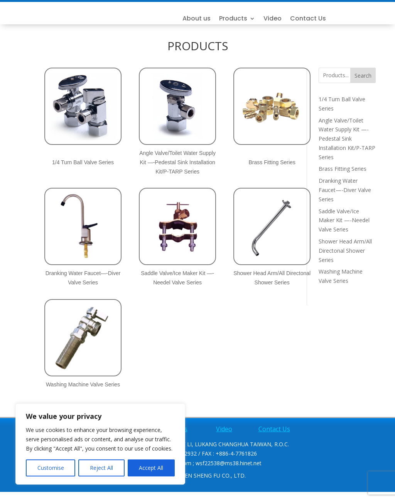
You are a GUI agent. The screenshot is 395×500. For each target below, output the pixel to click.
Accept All (151, 467)
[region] (100, 444)
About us (247, 23)
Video (323, 23)
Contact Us (358, 23)
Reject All (101, 467)
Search (362, 83)
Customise (50, 467)
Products (284, 23)
